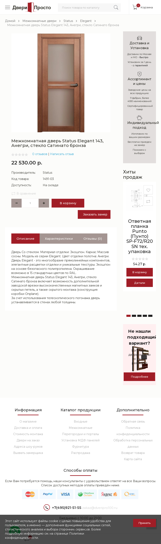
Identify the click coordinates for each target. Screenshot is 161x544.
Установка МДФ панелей (80, 440)
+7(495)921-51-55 (62, 508)
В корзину (68, 203)
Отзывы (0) (92, 239)
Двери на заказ (28, 440)
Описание (25, 239)
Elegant (86, 21)
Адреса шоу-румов (28, 446)
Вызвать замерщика (28, 453)
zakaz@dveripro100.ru (99, 508)
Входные (80, 421)
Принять (144, 523)
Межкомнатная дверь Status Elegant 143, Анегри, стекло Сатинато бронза (63, 25)
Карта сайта (133, 459)
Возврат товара (133, 453)
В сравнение (23, 193)
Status (68, 21)
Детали (139, 282)
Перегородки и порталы (80, 434)
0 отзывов (39, 154)
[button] (128, 316)
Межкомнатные (80, 428)
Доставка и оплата (28, 428)
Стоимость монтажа (28, 434)
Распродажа (80, 453)
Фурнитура (80, 446)
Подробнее (139, 376)
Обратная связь (133, 421)
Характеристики (59, 239)
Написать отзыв (62, 154)
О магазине (28, 421)
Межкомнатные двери (39, 21)
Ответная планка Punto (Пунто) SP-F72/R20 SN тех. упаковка (139, 236)
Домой (10, 21)
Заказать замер (95, 214)
